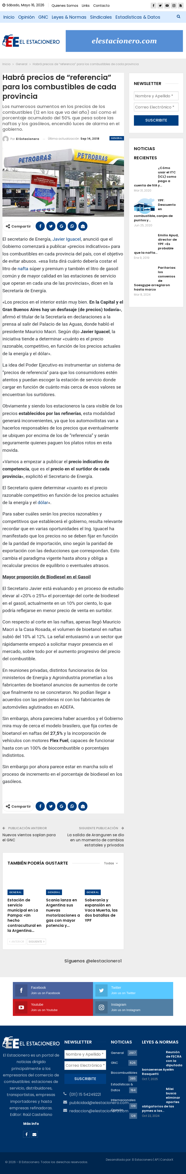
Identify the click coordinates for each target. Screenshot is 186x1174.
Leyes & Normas (69, 17)
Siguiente (36, 942)
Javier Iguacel (67, 239)
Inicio (9, 17)
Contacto (101, 5)
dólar (43, 502)
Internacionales (123, 1100)
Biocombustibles (124, 1072)
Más (120, 17)
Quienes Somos (65, 5)
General (117, 138)
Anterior (16, 942)
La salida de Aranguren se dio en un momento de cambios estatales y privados (95, 840)
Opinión (26, 17)
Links (86, 5)
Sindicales (101, 17)
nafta (23, 268)
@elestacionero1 (104, 961)
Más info (31, 1123)
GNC (43, 17)
